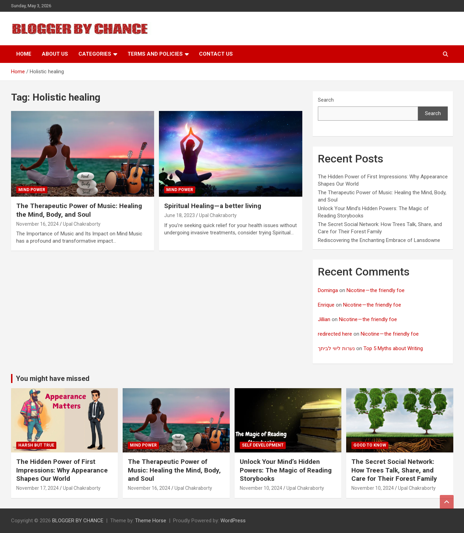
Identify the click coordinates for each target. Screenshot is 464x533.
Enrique (326, 305)
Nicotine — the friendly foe (376, 290)
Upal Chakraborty (82, 224)
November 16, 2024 (37, 224)
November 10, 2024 (261, 488)
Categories (94, 54)
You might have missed (52, 378)
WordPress (233, 520)
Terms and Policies (155, 54)
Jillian (324, 319)
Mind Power (31, 189)
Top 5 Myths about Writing (393, 348)
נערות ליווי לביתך (336, 348)
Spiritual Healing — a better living (212, 206)
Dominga (328, 290)
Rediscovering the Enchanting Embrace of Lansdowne (379, 240)
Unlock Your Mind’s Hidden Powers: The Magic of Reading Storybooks (286, 470)
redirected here (335, 334)
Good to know (369, 445)
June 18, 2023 (179, 215)
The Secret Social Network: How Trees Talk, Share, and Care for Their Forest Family (394, 470)
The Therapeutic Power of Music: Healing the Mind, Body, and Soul (79, 210)
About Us (55, 54)
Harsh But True (36, 445)
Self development (263, 445)
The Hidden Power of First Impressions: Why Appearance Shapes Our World (62, 470)
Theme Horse (150, 520)
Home (23, 54)
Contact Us (216, 54)
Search (326, 100)
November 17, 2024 (37, 488)
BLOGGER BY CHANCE (77, 520)
